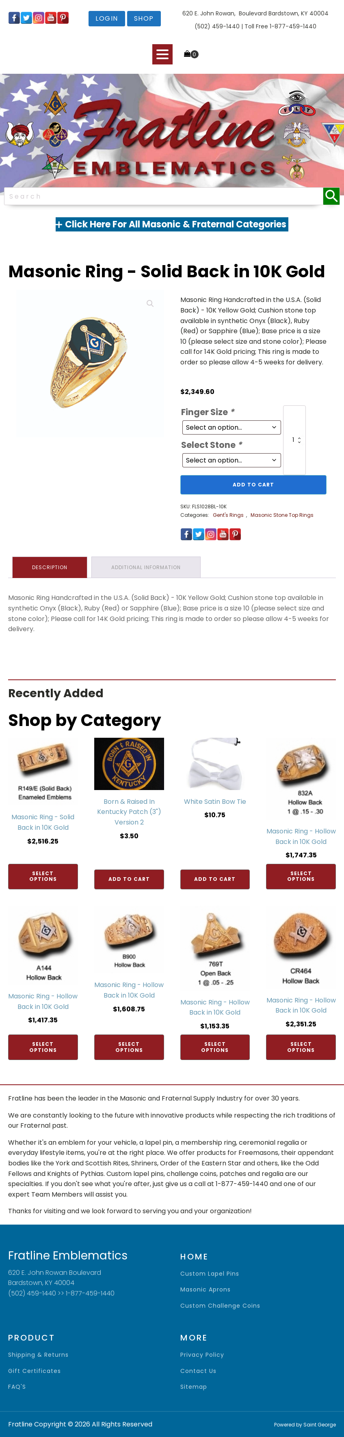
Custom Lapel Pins (209, 1274)
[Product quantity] (294, 440)
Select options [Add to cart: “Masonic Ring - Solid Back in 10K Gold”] (43, 876)
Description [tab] (49, 567)
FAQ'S (17, 1387)
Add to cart (253, 484)
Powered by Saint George (305, 1424)
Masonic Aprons (205, 1290)
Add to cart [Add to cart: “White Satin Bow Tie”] (215, 879)
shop (144, 18)
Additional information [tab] (146, 567)
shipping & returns (38, 1355)
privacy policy (202, 1355)
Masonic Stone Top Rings (282, 515)
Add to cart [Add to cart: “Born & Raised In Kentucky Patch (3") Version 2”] (129, 879)
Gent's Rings (228, 515)
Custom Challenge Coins (220, 1306)
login (106, 18)
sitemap (193, 1387)
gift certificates (34, 1371)
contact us (198, 1371)
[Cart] (191, 54)
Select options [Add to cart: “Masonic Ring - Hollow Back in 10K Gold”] (301, 876)
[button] (150, 303)
